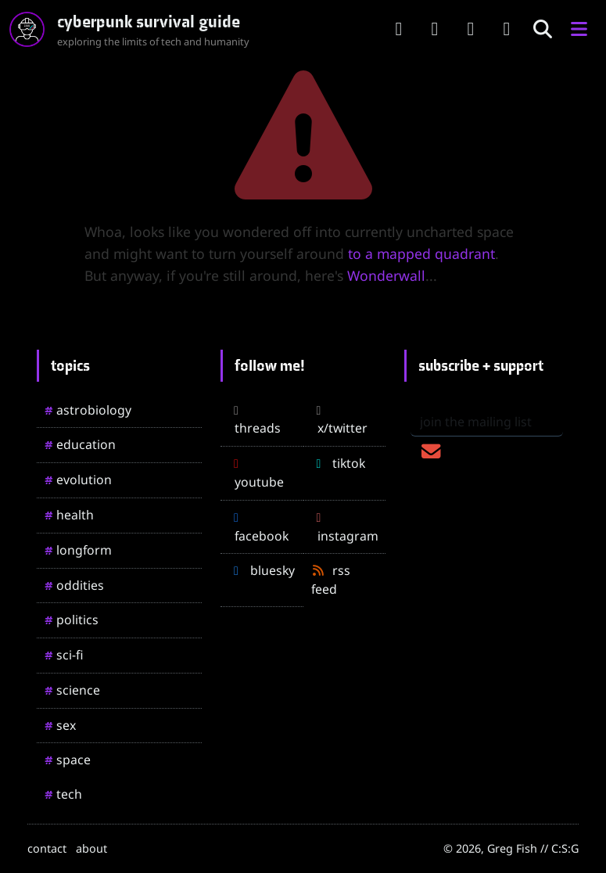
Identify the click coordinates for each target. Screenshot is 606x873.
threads (254, 420)
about (91, 848)
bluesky (261, 570)
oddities (74, 585)
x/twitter (339, 420)
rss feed (331, 580)
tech (63, 794)
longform (78, 550)
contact (46, 848)
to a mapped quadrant (421, 253)
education (80, 444)
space (68, 759)
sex (60, 725)
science (72, 690)
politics (72, 619)
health (69, 514)
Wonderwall (386, 275)
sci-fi (64, 654)
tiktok (338, 463)
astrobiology (88, 410)
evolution (78, 479)
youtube (256, 474)
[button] (579, 30)
